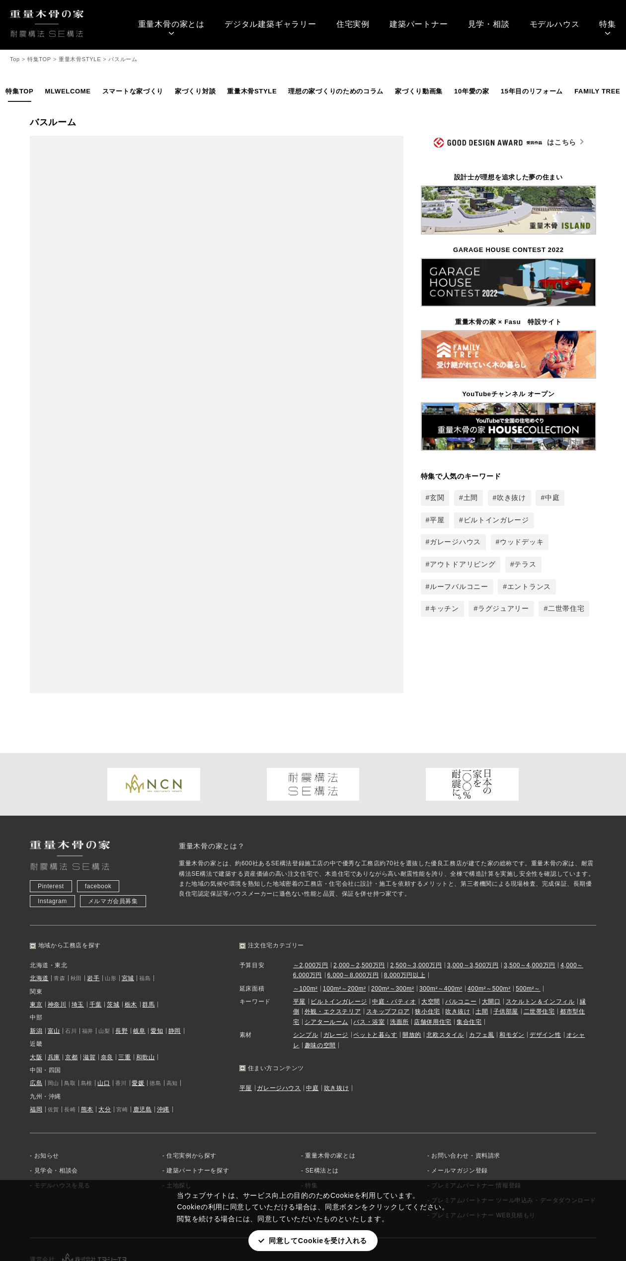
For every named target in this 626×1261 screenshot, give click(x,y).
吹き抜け (511, 498)
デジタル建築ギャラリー (270, 24)
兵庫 (54, 998)
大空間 (430, 942)
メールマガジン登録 (459, 1111)
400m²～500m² (489, 929)
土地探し (178, 1126)
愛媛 (138, 1024)
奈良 (107, 998)
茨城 (113, 945)
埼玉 (78, 945)
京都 (71, 998)
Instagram (52, 843)
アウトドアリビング (462, 564)
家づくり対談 (195, 91)
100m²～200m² (344, 929)
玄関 (437, 498)
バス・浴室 (369, 963)
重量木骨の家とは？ (211, 788)
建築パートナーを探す (197, 1111)
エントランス (529, 586)
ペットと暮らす (375, 976)
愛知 (157, 972)
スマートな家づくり (132, 91)
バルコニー (460, 942)
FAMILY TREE (597, 91)
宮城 (128, 920)
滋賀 (89, 998)
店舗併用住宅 (433, 963)
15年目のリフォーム (532, 91)
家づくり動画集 (419, 91)
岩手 (93, 920)
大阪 (36, 998)
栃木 (131, 945)
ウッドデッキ (522, 542)
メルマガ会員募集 (113, 843)
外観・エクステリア (333, 953)
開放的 (411, 976)
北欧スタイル (445, 976)
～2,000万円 (310, 906)
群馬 (148, 945)
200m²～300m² (392, 929)
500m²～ (528, 929)
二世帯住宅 (566, 608)
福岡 (36, 1051)
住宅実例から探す (191, 1096)
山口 (103, 1024)
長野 (121, 972)
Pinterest (51, 828)
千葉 (95, 945)
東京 (36, 945)
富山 (54, 972)
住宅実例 (353, 24)
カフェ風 (481, 976)
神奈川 (57, 945)
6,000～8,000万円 (353, 917)
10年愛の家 (471, 91)
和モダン (511, 976)
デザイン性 (545, 976)
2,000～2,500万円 (359, 906)
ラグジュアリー (503, 608)
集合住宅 (469, 963)
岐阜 (139, 972)
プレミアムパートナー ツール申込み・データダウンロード (513, 1141)
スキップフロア (388, 953)
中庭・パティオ (394, 942)
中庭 (552, 498)
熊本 (87, 1051)
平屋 (437, 520)
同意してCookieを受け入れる (318, 1241)
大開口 (491, 942)
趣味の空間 (320, 986)
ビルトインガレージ (496, 520)
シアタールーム (326, 963)
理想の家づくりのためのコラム (336, 91)
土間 (471, 498)
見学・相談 (489, 24)
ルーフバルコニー (459, 586)
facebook (98, 828)
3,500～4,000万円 (529, 906)
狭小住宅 (427, 953)
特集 (607, 24)
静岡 (174, 972)
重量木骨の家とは (171, 24)
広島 (36, 1024)
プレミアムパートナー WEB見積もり (483, 1156)
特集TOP (19, 91)
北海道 (39, 920)
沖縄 (163, 1051)
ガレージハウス (455, 542)
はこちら (505, 143)
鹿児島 (142, 1051)
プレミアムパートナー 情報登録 (476, 1126)
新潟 (36, 972)
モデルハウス (555, 24)
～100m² (305, 929)
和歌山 (145, 998)
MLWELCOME (67, 91)
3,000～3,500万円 (473, 906)
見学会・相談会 (56, 1111)
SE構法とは (322, 1111)
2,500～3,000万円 (416, 906)
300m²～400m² (441, 929)
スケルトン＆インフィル (540, 942)
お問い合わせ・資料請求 (465, 1096)
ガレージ (335, 976)
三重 (124, 998)
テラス (525, 564)
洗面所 (399, 963)
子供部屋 (505, 953)
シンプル (305, 976)
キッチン (444, 608)
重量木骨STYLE (252, 91)
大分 (104, 1051)
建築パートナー (419, 24)
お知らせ (46, 1096)
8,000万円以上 (404, 917)
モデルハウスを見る (62, 1126)
